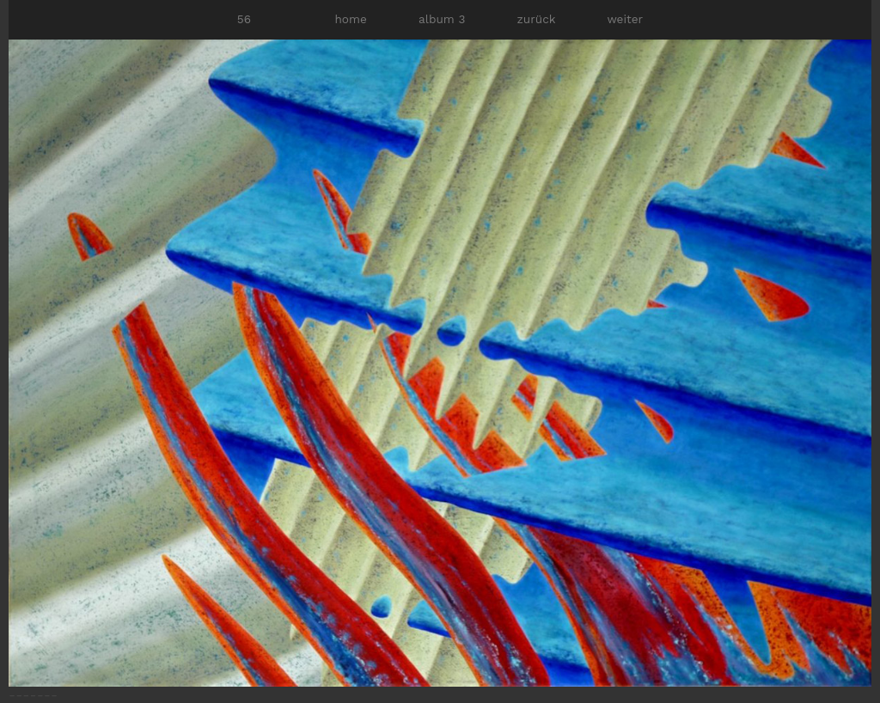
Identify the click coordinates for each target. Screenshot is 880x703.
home (350, 19)
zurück (536, 19)
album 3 (442, 19)
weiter (625, 19)
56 (244, 19)
